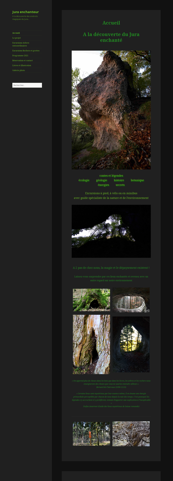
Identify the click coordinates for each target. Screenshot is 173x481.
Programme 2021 (20, 55)
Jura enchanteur (25, 12)
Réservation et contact (22, 60)
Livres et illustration (21, 65)
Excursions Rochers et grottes (25, 50)
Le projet (16, 38)
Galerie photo (18, 70)
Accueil (16, 33)
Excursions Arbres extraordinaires (20, 44)
